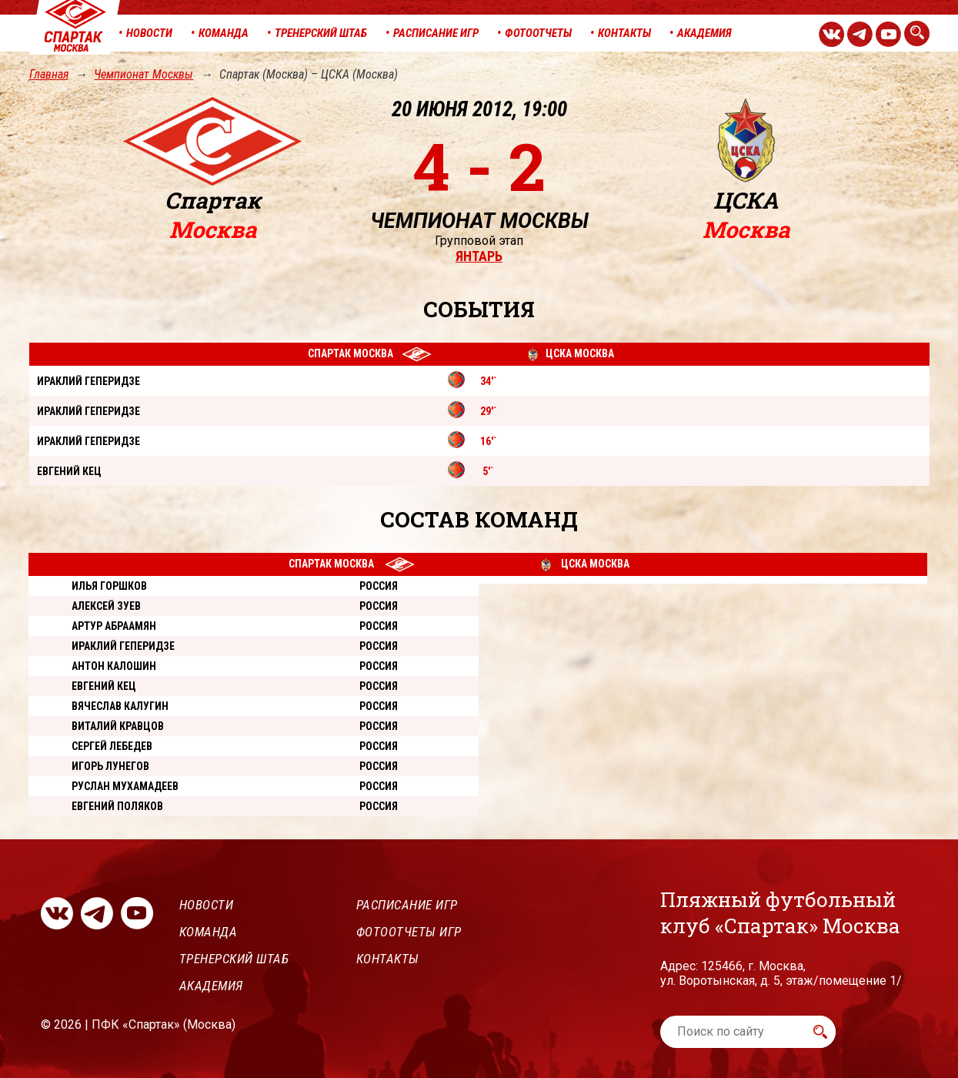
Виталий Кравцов (118, 726)
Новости (206, 904)
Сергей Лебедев (112, 746)
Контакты (387, 958)
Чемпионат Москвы (143, 74)
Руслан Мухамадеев (125, 786)
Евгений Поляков (117, 806)
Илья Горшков (109, 586)
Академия (211, 985)
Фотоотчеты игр (409, 931)
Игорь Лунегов (110, 766)
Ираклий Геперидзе (123, 646)
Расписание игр (407, 904)
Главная (48, 74)
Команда (208, 931)
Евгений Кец (104, 686)
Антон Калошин (114, 666)
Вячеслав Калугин (120, 706)
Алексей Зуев (106, 606)
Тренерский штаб (234, 958)
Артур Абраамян (114, 626)
